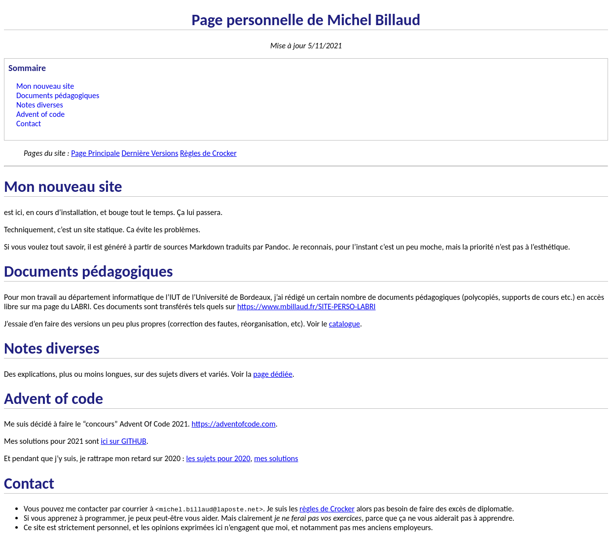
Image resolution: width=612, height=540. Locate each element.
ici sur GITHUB (123, 441)
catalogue (344, 323)
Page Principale (95, 153)
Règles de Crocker (208, 153)
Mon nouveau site (45, 86)
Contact (28, 123)
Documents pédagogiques (57, 95)
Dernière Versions (149, 153)
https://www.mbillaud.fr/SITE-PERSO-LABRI (306, 306)
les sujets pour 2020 (218, 458)
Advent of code (40, 114)
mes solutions (276, 458)
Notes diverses (39, 104)
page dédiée (272, 374)
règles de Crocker (327, 508)
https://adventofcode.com (234, 424)
